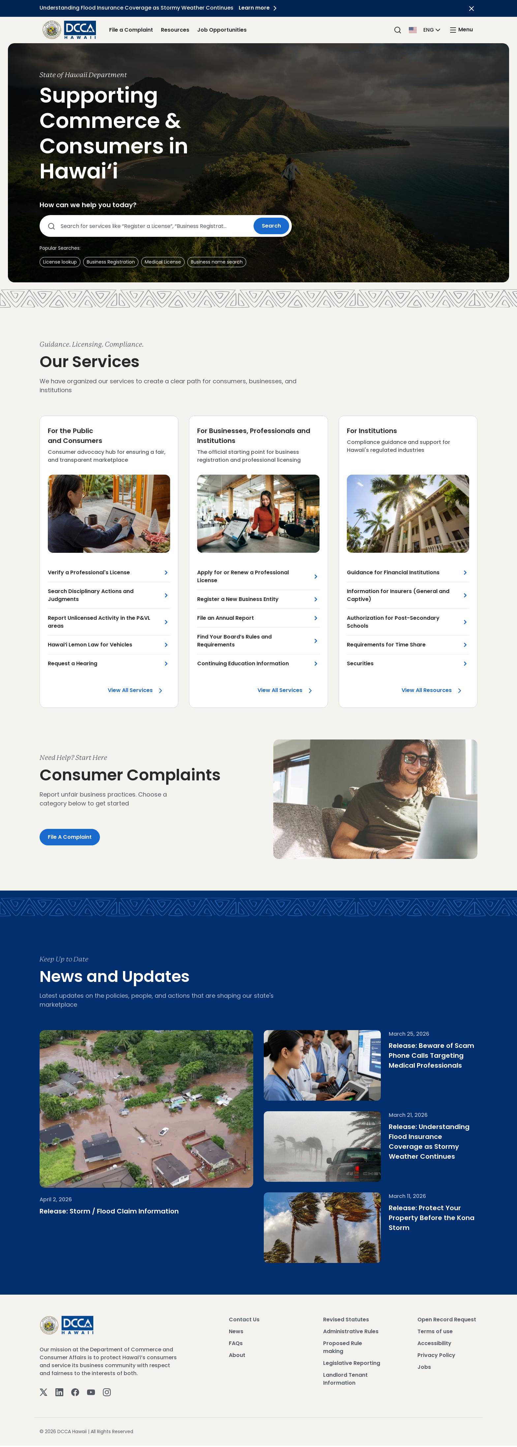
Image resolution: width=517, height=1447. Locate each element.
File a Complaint (70, 838)
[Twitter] (43, 1393)
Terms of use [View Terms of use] (435, 1333)
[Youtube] (91, 1393)
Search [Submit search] (271, 226)
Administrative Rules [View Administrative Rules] (351, 1333)
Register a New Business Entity (238, 600)
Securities (360, 664)
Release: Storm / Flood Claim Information (109, 1237)
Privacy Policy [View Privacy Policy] (436, 1356)
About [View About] (237, 1356)
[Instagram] (107, 1393)
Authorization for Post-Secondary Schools (393, 622)
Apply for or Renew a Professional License (243, 577)
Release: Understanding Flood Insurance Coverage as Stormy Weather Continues (426, 1137)
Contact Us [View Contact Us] (244, 1321)
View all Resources (435, 691)
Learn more (260, 8)
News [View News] (236, 1333)
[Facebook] (75, 1393)
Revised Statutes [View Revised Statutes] (346, 1321)
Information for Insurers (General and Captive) (398, 596)
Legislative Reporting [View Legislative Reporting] (351, 1364)
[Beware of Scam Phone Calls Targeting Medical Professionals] (316, 1066)
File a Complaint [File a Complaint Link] (131, 30)
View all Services (139, 692)
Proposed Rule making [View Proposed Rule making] (342, 1348)
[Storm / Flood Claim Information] (146, 1122)
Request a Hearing (72, 664)
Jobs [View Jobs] (424, 1368)
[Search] (398, 29)
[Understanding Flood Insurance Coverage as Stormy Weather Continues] (316, 1148)
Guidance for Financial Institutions (393, 573)
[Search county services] (148, 226)
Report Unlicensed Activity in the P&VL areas (99, 622)
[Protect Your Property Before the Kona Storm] (316, 1229)
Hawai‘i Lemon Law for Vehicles (90, 645)
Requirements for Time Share (386, 645)
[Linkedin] (59, 1393)
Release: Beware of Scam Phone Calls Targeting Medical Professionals (420, 1056)
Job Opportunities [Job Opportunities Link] (222, 30)
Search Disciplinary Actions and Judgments (91, 596)
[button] (425, 29)
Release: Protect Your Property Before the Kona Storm (420, 1219)
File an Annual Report (225, 618)
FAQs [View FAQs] (236, 1344)
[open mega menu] (461, 29)
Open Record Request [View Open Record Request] (446, 1321)
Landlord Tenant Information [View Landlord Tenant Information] (345, 1380)
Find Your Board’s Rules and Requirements (234, 641)
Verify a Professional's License (89, 573)
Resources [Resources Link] (175, 30)
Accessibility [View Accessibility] (434, 1344)
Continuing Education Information (243, 664)
